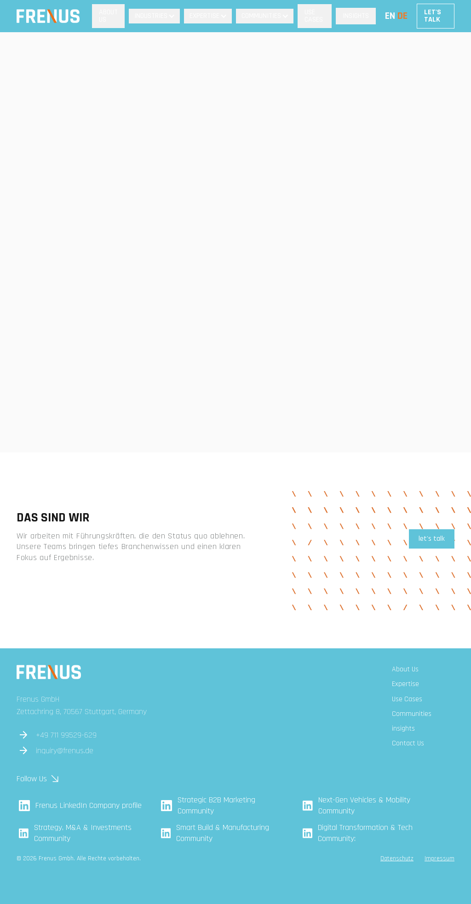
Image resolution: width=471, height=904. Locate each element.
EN (390, 16)
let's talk (432, 539)
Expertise (204, 16)
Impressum (439, 858)
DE (402, 16)
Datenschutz (397, 858)
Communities (261, 16)
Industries (150, 16)
